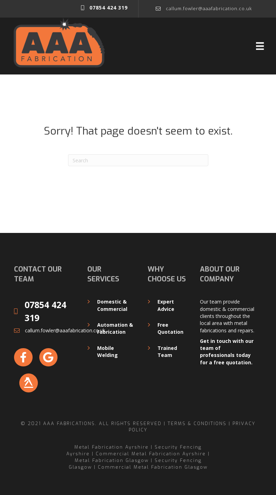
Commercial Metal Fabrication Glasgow (153, 467)
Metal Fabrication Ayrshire (111, 447)
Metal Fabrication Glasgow (112, 460)
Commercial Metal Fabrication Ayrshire (151, 454)
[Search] (138, 160)
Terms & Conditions (197, 423)
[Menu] (260, 46)
